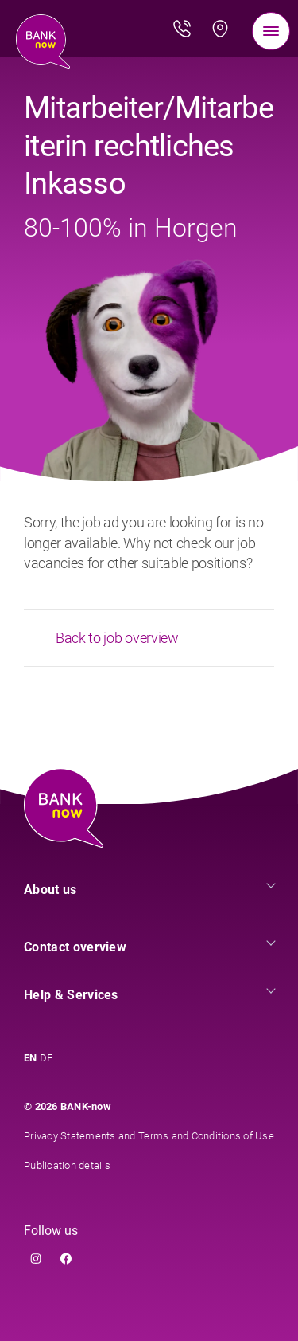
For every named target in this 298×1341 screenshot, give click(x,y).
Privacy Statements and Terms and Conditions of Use (149, 1136)
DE (46, 1058)
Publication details (67, 1165)
